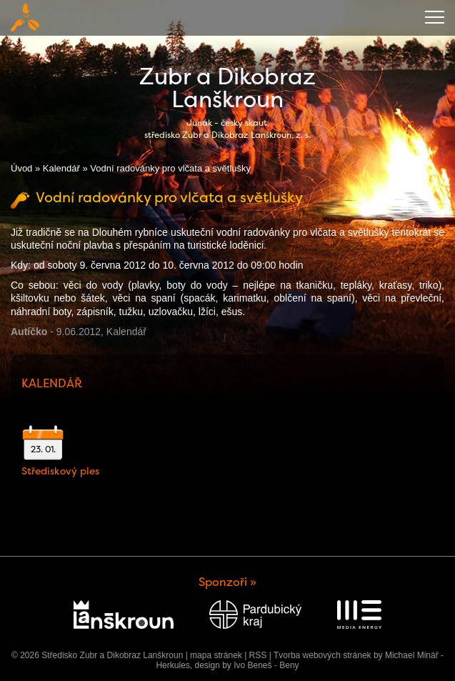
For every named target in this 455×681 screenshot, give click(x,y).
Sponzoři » (227, 582)
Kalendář (61, 168)
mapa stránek (216, 655)
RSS (258, 655)
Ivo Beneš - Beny (266, 665)
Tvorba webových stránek (322, 655)
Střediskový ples (60, 470)
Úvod (21, 168)
